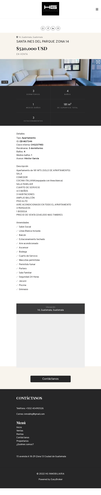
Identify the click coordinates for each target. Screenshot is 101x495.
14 (20, 37)
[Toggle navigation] (97, 9)
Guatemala (27, 37)
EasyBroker (57, 479)
